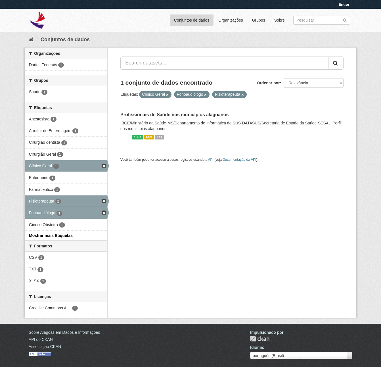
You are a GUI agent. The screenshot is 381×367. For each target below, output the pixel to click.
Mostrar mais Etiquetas (51, 235)
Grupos (258, 20)
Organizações (230, 20)
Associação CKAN (45, 346)
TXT (159, 137)
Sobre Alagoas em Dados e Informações (64, 332)
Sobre (279, 20)
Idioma (256, 347)
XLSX (137, 137)
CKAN (259, 339)
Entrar (344, 4)
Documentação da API (239, 160)
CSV (149, 137)
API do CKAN (41, 339)
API (210, 160)
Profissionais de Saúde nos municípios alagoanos (174, 114)
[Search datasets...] (224, 63)
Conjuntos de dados (192, 20)
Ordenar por (268, 83)
